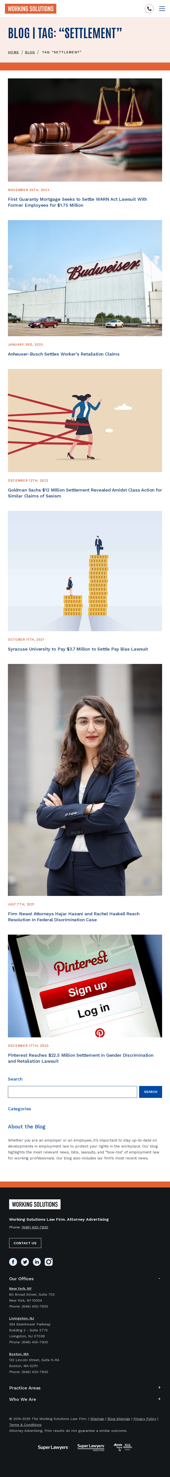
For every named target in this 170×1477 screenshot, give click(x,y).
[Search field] (72, 1092)
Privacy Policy (144, 1419)
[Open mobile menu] (162, 9)
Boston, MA (19, 1354)
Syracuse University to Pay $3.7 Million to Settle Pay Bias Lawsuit (78, 649)
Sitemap (97, 1419)
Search (150, 1092)
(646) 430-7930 (35, 1227)
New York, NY (20, 1288)
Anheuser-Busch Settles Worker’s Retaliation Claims (64, 354)
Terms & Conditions (25, 1425)
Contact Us (25, 1243)
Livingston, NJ (21, 1318)
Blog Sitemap (118, 1419)
